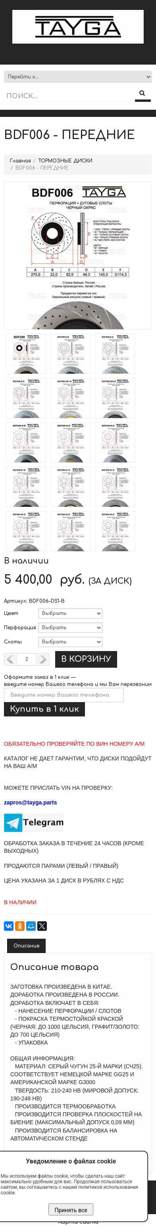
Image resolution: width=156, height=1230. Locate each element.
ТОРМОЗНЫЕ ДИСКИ (65, 161)
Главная (20, 161)
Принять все (70, 1210)
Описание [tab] (26, 946)
